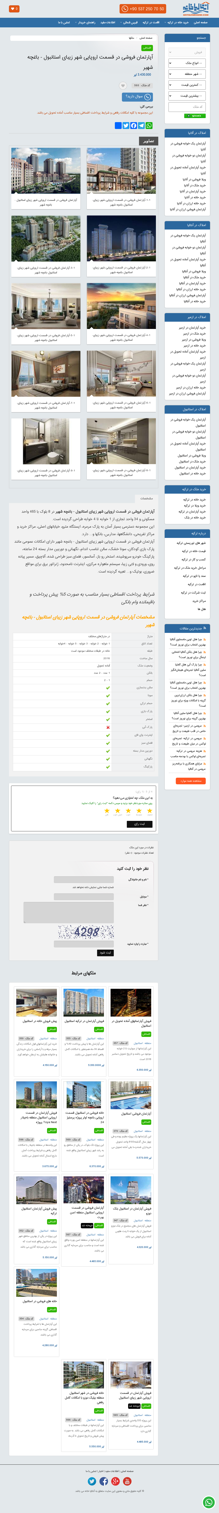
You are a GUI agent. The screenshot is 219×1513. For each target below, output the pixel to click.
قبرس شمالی (129, 22)
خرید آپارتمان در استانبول (190, 468)
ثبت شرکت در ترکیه (193, 593)
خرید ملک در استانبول (192, 462)
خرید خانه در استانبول (192, 474)
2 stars (138, 811)
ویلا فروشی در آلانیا (194, 179)
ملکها (131, 38)
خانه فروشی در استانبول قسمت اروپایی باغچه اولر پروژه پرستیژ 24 (84, 1117)
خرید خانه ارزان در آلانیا (191, 203)
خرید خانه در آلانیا (195, 197)
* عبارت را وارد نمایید (137, 944)
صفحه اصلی (200, 22)
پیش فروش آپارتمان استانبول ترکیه (39, 1211)
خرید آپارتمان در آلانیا (193, 191)
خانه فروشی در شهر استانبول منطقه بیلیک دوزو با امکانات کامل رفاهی (84, 1397)
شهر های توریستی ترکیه (191, 543)
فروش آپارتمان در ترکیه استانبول (84, 1021)
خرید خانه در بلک (195, 518)
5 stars (106, 811)
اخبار (100, 1471)
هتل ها (202, 609)
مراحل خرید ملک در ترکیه (190, 568)
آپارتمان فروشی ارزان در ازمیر (187, 394)
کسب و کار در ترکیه (194, 560)
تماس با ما (64, 22)
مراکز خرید (199, 601)
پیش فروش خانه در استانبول (40, 1021)
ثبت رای (139, 824)
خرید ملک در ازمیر (194, 334)
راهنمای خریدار (85, 22)
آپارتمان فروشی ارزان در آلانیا (188, 209)
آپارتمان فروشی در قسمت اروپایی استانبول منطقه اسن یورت (87, 1212)
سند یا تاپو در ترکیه (194, 576)
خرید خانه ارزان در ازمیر (191, 388)
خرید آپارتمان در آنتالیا (192, 283)
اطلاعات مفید (108, 22)
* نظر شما (141, 905)
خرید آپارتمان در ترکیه (192, 512)
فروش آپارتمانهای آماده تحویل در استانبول (131, 1024)
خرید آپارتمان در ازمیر (192, 328)
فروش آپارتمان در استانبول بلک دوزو (132, 1211)
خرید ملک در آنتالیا (194, 277)
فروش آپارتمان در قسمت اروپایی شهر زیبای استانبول (135, 1395)
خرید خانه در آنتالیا (195, 301)
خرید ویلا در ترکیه (195, 506)
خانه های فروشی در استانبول (40, 1301)
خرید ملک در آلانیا (195, 185)
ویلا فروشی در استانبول (192, 456)
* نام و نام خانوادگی (136, 879)
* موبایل (141, 896)
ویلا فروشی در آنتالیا (194, 271)
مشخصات (147, 499)
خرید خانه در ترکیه (176, 22)
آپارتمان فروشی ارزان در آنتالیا (187, 295)
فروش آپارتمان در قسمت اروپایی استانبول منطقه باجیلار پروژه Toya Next (39, 1117)
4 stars (117, 811)
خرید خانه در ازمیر (195, 346)
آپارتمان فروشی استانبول (136, 1114)
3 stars (128, 811)
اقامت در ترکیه (151, 22)
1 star (149, 811)
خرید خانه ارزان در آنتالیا (191, 289)
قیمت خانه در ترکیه (194, 551)
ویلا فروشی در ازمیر (194, 340)
